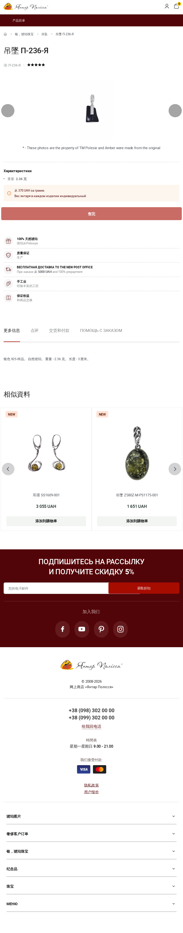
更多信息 (12, 331)
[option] (34, 334)
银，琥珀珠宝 (24, 34)
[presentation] (7, 110)
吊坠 (44, 34)
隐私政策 (91, 786)
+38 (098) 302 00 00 (91, 712)
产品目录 (14, 20)
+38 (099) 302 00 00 (91, 719)
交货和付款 (59, 331)
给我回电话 (91, 727)
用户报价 (91, 793)
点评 (35, 331)
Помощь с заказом (101, 331)
